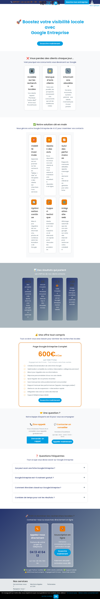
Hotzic (50, 3)
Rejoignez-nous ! (19, 589)
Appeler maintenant (62, 441)
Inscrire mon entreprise (77, 2)
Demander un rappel (37, 440)
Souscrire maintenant (50, 43)
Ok (56, 596)
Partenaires (51, 584)
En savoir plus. (72, 593)
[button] (50, 468)
